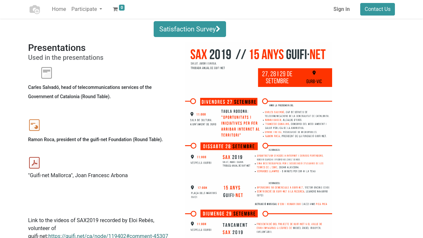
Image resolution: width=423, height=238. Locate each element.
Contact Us (378, 9)
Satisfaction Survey (189, 29)
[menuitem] (59, 9)
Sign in (341, 9)
